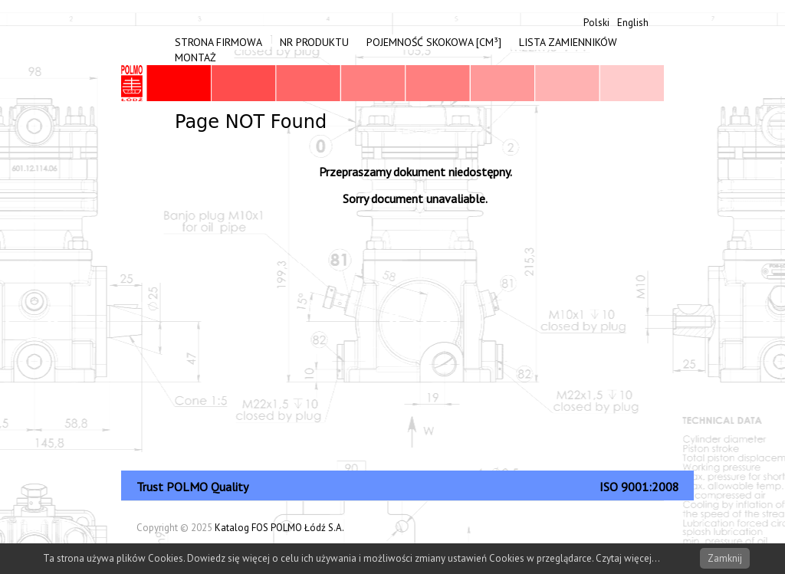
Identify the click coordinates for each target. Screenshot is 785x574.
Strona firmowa (218, 42)
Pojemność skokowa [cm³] (433, 42)
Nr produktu (314, 42)
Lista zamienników (568, 42)
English (633, 22)
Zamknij (725, 558)
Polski (596, 22)
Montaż (195, 57)
